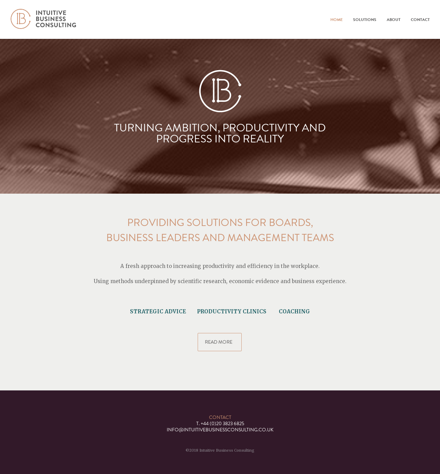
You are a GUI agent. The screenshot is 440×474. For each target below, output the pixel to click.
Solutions (364, 20)
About (393, 20)
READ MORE (219, 342)
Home (336, 20)
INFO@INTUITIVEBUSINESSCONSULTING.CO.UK (220, 429)
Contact (420, 20)
